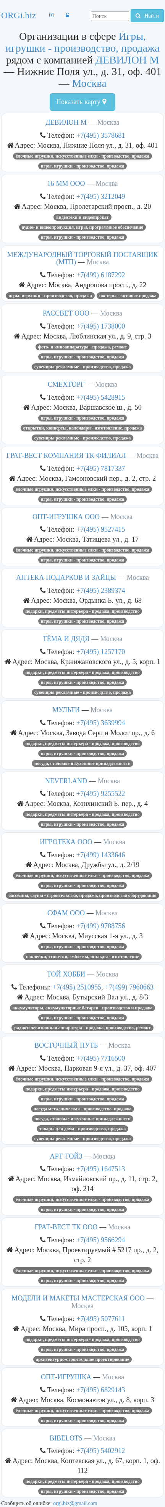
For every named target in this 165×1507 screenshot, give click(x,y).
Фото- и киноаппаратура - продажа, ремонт (82, 347)
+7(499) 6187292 (100, 274)
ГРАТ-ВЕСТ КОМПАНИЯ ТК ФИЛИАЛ (66, 455)
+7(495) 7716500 (100, 1058)
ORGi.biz (18, 15)
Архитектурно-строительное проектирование (82, 1359)
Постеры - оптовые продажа (128, 295)
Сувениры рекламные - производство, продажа (82, 367)
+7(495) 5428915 (100, 397)
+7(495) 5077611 (100, 1318)
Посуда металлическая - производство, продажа (82, 1109)
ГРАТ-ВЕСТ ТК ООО (66, 1227)
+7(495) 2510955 (77, 987)
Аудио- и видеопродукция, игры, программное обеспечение (82, 227)
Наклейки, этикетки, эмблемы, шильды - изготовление (82, 956)
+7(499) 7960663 (129, 987)
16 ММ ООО (66, 183)
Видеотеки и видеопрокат (82, 217)
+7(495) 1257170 (100, 651)
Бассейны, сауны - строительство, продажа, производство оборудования (82, 895)
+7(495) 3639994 (100, 722)
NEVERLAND (66, 781)
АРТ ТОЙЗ (66, 1156)
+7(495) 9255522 (100, 793)
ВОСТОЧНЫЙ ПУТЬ (66, 1045)
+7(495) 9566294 (100, 1239)
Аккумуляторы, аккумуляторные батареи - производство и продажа (83, 1008)
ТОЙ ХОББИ (66, 974)
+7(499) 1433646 (100, 854)
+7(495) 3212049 (100, 196)
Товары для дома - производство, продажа (82, 1128)
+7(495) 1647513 (100, 1168)
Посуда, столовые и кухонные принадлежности (82, 763)
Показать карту (81, 101)
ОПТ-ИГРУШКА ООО (66, 516)
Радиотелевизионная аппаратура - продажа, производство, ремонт (82, 1027)
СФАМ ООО (66, 913)
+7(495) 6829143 (100, 1389)
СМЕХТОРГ (66, 384)
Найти (147, 15)
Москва (89, 83)
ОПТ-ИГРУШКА (66, 1377)
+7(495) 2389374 (100, 590)
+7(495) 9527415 (100, 529)
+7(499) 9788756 (100, 925)
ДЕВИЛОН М (127, 59)
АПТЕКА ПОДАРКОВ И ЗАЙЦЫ (66, 577)
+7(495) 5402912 (100, 1450)
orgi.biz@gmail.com (75, 1503)
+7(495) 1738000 (100, 326)
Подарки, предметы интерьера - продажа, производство (83, 611)
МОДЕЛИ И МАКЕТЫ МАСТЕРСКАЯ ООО (77, 1298)
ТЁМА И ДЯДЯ (66, 638)
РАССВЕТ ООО (66, 313)
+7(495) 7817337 (100, 468)
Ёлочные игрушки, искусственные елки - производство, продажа (82, 156)
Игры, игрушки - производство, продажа (82, 42)
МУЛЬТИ (66, 709)
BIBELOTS (66, 1438)
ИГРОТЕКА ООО (66, 841)
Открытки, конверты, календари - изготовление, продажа (82, 428)
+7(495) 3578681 (100, 135)
